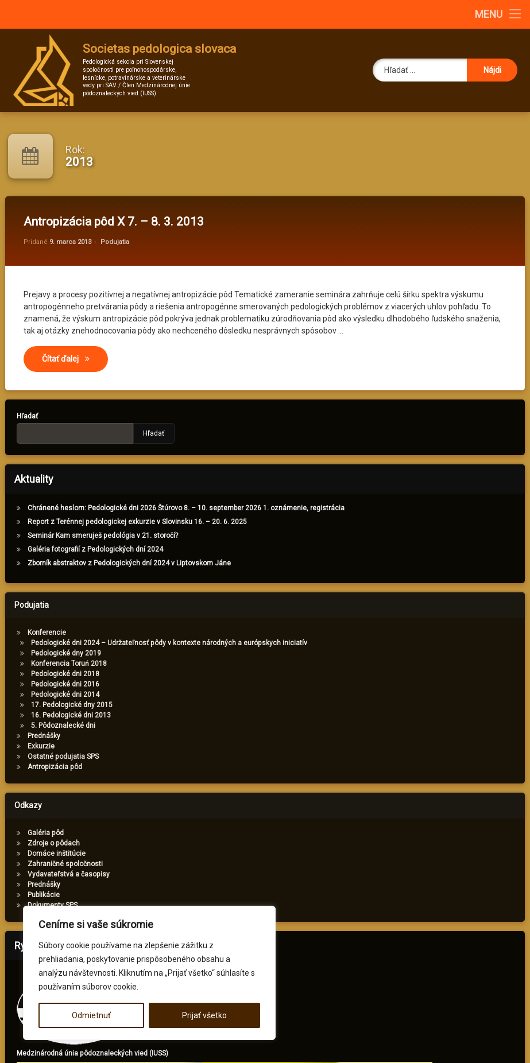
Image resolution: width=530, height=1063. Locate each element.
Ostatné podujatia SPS (45, 756)
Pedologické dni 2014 (47, 694)
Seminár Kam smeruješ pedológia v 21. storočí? (85, 536)
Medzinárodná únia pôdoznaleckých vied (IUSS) (110, 1053)
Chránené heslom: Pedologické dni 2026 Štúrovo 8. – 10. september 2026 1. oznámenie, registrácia (168, 508)
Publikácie (26, 895)
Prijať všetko (204, 1015)
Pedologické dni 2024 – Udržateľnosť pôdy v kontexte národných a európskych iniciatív (151, 643)
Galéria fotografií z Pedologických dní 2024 (77, 549)
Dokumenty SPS (35, 905)
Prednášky (26, 736)
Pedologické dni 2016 (47, 684)
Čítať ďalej (75, 357)
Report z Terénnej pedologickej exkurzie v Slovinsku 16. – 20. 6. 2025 (119, 522)
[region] (149, 973)
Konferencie (29, 633)
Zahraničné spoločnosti (47, 864)
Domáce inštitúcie (39, 853)
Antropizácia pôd (37, 767)
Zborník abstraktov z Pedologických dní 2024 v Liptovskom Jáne (111, 563)
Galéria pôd (28, 833)
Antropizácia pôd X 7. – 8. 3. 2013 (114, 221)
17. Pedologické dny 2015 (54, 705)
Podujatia (114, 242)
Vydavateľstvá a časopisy (51, 874)
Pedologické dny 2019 (48, 653)
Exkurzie (23, 746)
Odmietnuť (91, 1015)
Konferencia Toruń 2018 (51, 663)
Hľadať (136, 433)
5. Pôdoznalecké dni (45, 725)
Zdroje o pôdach (36, 843)
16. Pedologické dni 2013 (53, 715)
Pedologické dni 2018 (47, 674)
